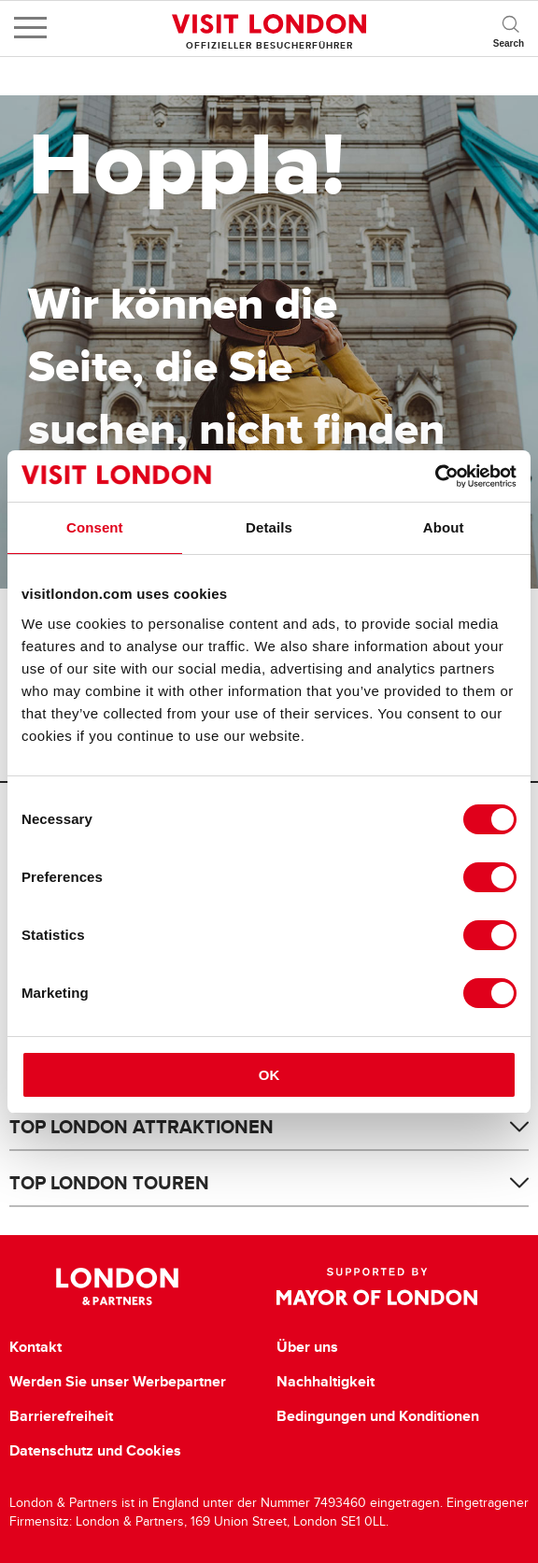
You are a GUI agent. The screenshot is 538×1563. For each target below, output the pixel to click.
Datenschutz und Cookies (95, 1450)
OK (269, 1075)
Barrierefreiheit (61, 1416)
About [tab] (443, 527)
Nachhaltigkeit (325, 1381)
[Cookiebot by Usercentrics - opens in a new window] (435, 476)
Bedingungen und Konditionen (377, 1416)
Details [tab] (269, 527)
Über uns (307, 1347)
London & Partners (117, 1286)
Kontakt (35, 1347)
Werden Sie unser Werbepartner (117, 1381)
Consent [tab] (94, 527)
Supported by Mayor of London (377, 1286)
